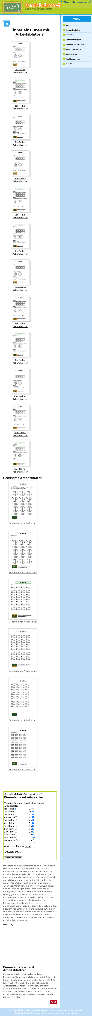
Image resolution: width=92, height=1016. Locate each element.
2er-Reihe (10, 811)
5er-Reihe (10, 820)
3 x (31, 817)
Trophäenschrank (73, 59)
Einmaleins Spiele (73, 30)
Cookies (72, 1013)
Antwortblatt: (12, 852)
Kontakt (69, 64)
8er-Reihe (10, 829)
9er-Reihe (10, 832)
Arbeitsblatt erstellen (13, 858)
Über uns (47, 1013)
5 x (31, 823)
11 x (31, 840)
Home (68, 25)
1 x (31, 811)
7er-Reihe (10, 826)
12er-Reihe (10, 840)
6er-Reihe (10, 823)
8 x (31, 832)
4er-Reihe (10, 817)
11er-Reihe (10, 837)
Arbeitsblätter (71, 54)
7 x (31, 829)
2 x (31, 814)
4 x (31, 820)
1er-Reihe (10, 809)
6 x (31, 826)
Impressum (60, 1013)
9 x (31, 834)
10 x (32, 837)
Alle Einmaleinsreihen (75, 44)
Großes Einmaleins (73, 49)
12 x (32, 843)
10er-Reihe (11, 834)
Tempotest (70, 35)
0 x (31, 809)
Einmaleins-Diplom (73, 40)
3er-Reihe (10, 814)
